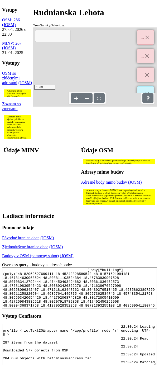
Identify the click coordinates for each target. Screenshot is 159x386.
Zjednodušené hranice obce (25, 247)
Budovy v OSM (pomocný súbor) (30, 256)
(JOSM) (9, 24)
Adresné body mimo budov (104, 182)
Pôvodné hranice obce (20, 238)
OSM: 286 (11, 20)
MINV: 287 (12, 43)
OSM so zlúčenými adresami (11, 78)
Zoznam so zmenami (11, 106)
